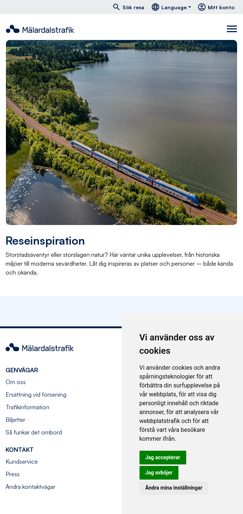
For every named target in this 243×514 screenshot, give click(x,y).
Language (169, 7)
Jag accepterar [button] (162, 457)
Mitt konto (215, 7)
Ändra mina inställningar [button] (174, 488)
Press (13, 474)
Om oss (16, 382)
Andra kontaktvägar (30, 486)
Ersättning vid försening (36, 394)
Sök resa (128, 7)
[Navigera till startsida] (40, 28)
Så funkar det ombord (34, 432)
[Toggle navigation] (232, 29)
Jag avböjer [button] (159, 473)
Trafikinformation (27, 407)
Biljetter (15, 419)
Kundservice (22, 461)
